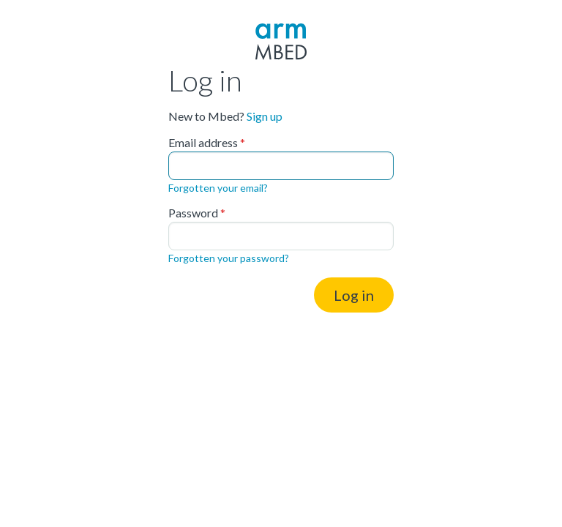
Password (193, 213)
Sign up (264, 116)
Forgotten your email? (218, 188)
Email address (203, 143)
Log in (354, 295)
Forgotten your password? (228, 258)
